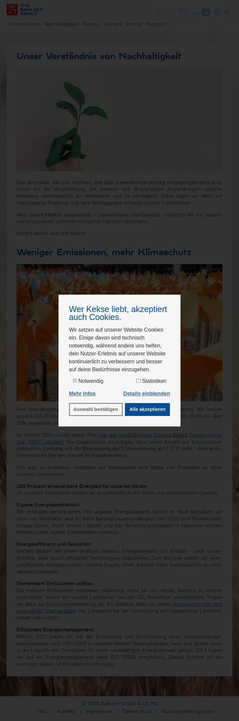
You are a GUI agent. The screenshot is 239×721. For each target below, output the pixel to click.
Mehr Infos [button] (82, 393)
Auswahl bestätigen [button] (95, 409)
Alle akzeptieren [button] (147, 409)
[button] (146, 394)
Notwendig (88, 381)
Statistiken (151, 381)
